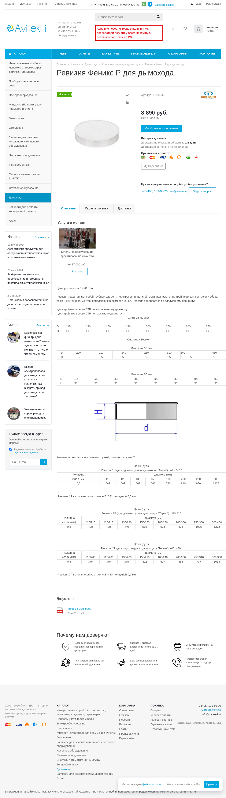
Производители (143, 53)
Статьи (123, 729)
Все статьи (43, 325)
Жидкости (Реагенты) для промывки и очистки (25, 106)
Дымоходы (15, 197)
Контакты (207, 53)
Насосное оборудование (24, 155)
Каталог (20, 53)
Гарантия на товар (162, 724)
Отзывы (124, 715)
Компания (127, 705)
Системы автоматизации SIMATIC (24, 176)
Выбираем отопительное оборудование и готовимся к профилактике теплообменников (28, 278)
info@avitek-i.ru (130, 4)
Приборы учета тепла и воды (24, 83)
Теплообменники (19, 164)
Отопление (16, 127)
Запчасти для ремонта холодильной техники (23, 209)
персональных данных (26, 452)
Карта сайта (126, 738)
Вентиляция (16, 118)
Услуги (84, 53)
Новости (124, 719)
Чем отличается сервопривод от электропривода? (35, 413)
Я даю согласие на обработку (30, 451)
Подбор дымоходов (78, 608)
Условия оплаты (161, 715)
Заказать (77, 271)
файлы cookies (151, 784)
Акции (62, 53)
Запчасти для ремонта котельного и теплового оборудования (24, 141)
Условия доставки (162, 719)
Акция (12, 220)
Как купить (110, 53)
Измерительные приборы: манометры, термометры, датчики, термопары (25, 67)
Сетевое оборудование (23, 188)
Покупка (157, 705)
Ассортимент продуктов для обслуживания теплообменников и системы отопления (28, 253)
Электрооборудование (23, 95)
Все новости (42, 237)
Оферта (156, 710)
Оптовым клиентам (163, 729)
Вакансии (125, 724)
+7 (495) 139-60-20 (106, 4)
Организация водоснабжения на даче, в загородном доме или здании (27, 304)
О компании (177, 53)
